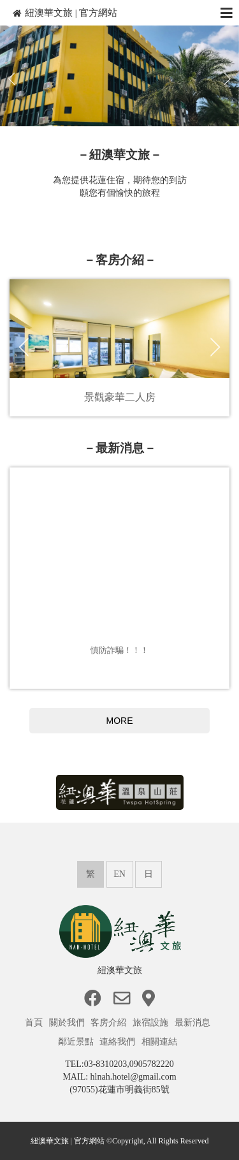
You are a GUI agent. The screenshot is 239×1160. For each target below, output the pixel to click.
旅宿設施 (152, 1022)
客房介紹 (110, 1022)
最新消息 (194, 1022)
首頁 (35, 1022)
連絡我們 (118, 1041)
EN (119, 874)
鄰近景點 (77, 1041)
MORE (119, 721)
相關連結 (160, 1041)
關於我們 (68, 1022)
